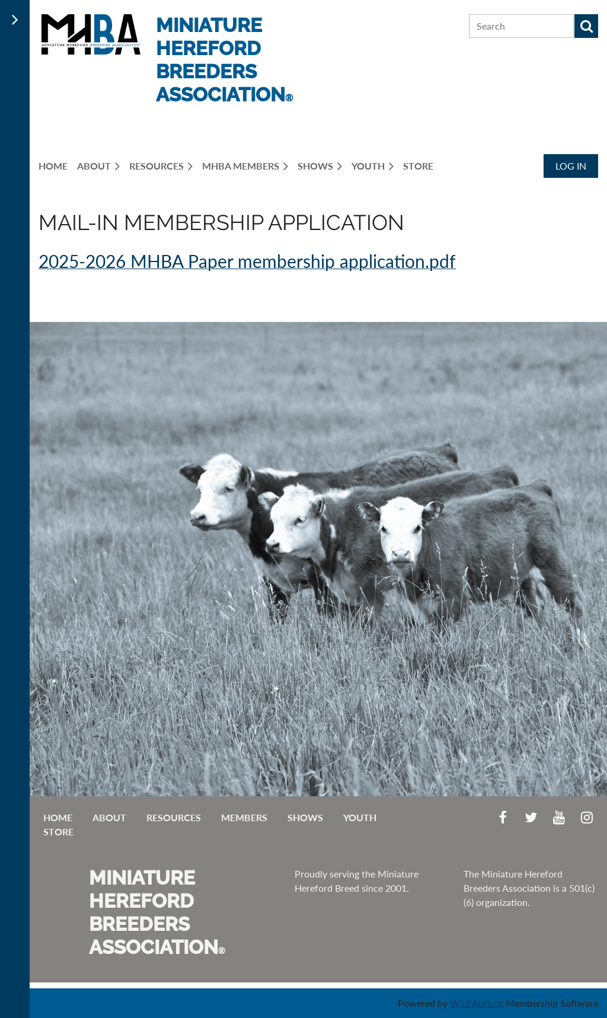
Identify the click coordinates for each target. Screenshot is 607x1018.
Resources (173, 817)
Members (244, 817)
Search (586, 26)
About (109, 817)
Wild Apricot (476, 1003)
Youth (359, 817)
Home (57, 817)
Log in (570, 165)
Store (58, 831)
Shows (305, 817)
